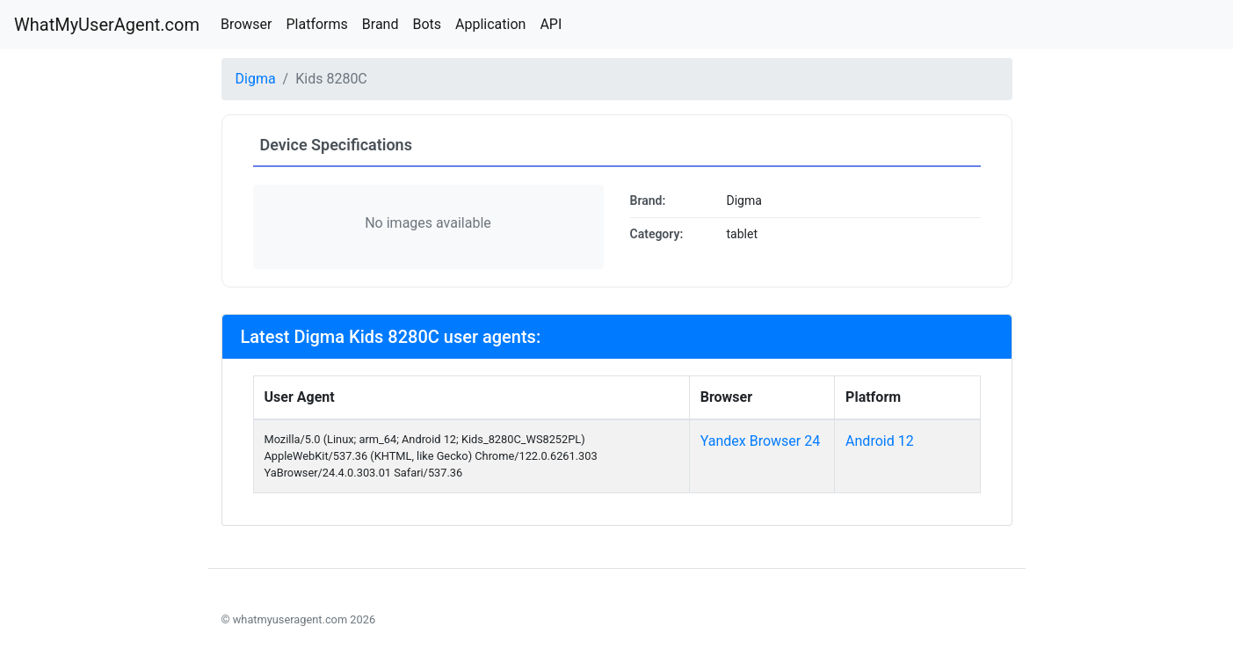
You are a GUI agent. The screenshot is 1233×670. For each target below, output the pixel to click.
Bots (426, 24)
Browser (246, 24)
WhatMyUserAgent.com (106, 24)
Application (490, 24)
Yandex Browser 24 (760, 441)
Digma (256, 78)
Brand (380, 24)
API (551, 24)
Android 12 (879, 441)
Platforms (316, 24)
